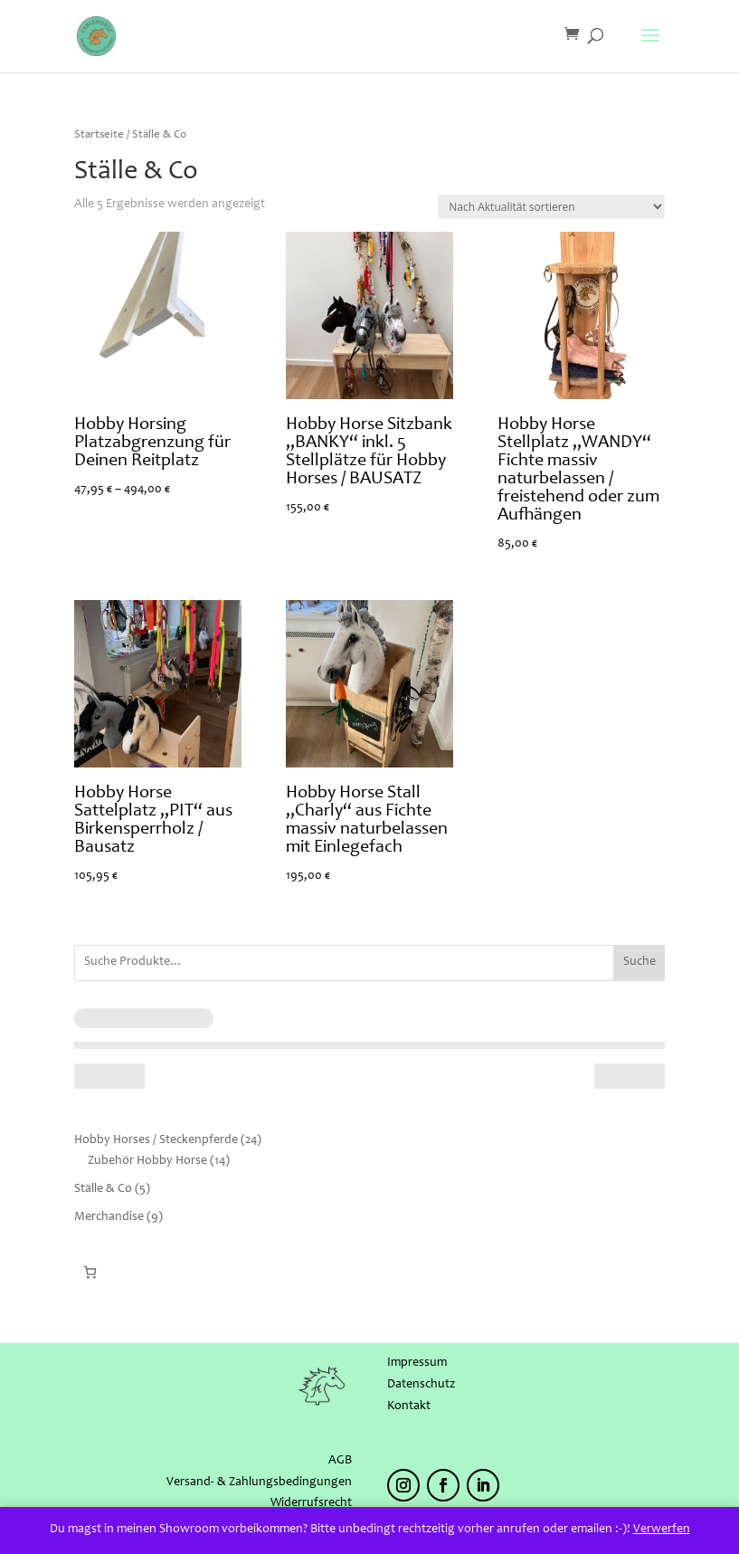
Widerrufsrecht (311, 1503)
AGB (340, 1460)
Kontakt (409, 1406)
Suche (639, 962)
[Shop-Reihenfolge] (551, 207)
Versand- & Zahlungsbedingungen (259, 1482)
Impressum (417, 1363)
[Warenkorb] (90, 1272)
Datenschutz (421, 1384)
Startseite (99, 135)
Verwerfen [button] (661, 1529)
